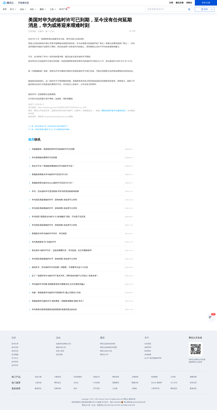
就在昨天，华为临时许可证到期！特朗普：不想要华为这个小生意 (60, 267)
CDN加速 (96, 383)
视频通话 (115, 383)
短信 (75, 388)
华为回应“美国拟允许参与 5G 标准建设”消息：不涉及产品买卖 (58, 217)
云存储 (172, 377)
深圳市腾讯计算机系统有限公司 (83, 402)
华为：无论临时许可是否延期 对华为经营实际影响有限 (55, 191)
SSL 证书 (173, 383)
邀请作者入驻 (61, 347)
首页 (5, 9)
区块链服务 (78, 377)
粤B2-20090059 (115, 402)
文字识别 (96, 388)
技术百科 (15, 362)
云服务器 (57, 377)
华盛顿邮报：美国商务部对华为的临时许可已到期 (53, 149)
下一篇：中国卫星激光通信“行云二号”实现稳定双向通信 (49, 129)
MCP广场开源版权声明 (152, 358)
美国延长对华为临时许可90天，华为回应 (49, 233)
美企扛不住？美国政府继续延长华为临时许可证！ (53, 166)
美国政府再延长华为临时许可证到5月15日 (50, 174)
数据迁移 (193, 388)
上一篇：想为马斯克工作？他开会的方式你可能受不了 (48, 126)
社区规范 (147, 344)
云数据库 (135, 377)
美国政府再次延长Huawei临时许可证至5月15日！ (53, 183)
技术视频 (15, 354)
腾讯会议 (57, 383)
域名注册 (38, 377)
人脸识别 (38, 383)
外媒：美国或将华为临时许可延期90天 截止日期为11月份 (56, 293)
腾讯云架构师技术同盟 (108, 347)
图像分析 (135, 383)
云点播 (114, 388)
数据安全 (38, 388)
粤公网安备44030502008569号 (134, 402)
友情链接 (147, 354)
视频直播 (193, 377)
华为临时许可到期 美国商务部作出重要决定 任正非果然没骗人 (58, 284)
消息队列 (96, 377)
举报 (132, 31)
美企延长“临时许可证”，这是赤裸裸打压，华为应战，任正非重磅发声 (62, 250)
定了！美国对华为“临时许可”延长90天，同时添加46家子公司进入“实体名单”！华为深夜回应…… (66, 276)
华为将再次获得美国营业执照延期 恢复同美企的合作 (54, 309)
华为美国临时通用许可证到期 (44, 158)
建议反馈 (180, 3)
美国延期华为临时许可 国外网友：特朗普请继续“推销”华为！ (58, 301)
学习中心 (15, 358)
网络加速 (115, 377)
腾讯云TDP (104, 354)
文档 (171, 3)
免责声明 (147, 347)
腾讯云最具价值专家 (107, 344)
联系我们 (147, 351)
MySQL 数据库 (156, 383)
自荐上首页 (60, 351)
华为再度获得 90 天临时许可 (44, 242)
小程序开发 (155, 388)
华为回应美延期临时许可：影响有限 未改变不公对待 (54, 200)
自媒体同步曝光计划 (63, 344)
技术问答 (15, 347)
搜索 (189, 9)
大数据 (134, 388)
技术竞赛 (59, 354)
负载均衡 (57, 388)
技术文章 (15, 344)
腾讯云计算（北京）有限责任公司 (94, 405)
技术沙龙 (15, 351)
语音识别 (193, 383)
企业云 (76, 383)
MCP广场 (63, 9)
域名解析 (154, 377)
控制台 (189, 3)
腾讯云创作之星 (106, 351)
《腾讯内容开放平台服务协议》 (113, 111)
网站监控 (173, 388)
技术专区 (15, 365)
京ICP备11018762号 (128, 405)
